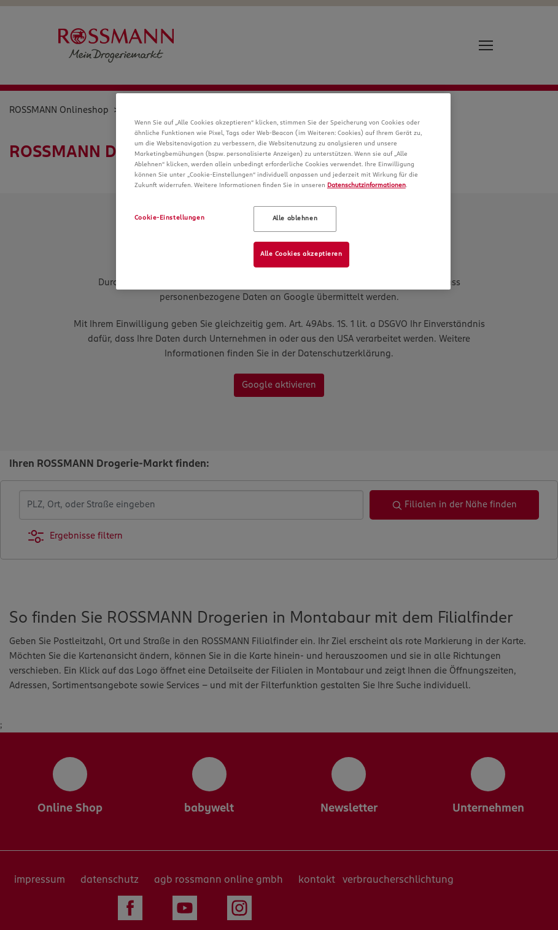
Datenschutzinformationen (366, 185)
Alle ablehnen (295, 218)
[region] (283, 191)
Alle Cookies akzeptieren (301, 254)
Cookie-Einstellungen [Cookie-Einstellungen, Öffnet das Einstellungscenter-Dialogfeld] (169, 218)
